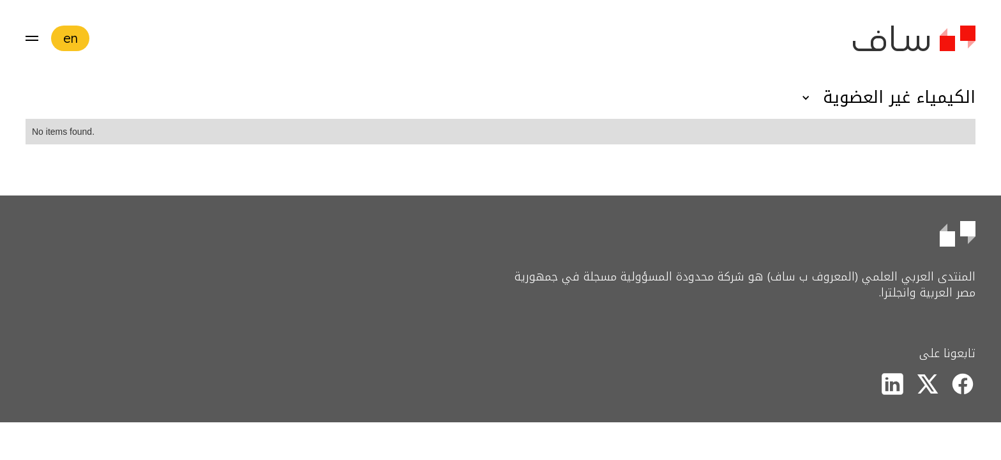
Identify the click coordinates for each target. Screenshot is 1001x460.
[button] (32, 38)
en (70, 38)
